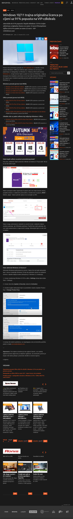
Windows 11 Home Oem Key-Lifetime (15, 92)
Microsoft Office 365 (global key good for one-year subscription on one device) (25, 111)
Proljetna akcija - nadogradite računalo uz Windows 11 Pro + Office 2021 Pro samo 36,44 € (64, 112)
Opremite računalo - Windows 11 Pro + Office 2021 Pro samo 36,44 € (64, 154)
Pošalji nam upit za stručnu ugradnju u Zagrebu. (24, 476)
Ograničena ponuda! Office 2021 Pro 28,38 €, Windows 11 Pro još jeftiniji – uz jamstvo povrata (64, 86)
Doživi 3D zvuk (38, 474)
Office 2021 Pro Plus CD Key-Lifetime (15, 104)
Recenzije (16, 3)
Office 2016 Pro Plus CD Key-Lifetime (15, 100)
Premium (58, 3)
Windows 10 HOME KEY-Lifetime (14, 90)
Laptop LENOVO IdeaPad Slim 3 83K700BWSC (38, 416)
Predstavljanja (25, 3)
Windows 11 (6, 74)
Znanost (34, 3)
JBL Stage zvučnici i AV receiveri (9, 475)
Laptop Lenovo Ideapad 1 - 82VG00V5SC (23, 416)
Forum (48, 3)
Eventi (53, 3)
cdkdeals (12, 10)
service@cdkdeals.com (18, 344)
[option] (10, 415)
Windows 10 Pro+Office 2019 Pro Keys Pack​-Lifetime (19, 123)
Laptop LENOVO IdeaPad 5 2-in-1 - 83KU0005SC (8, 416)
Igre (39, 3)
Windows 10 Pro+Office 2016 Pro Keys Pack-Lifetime (19, 119)
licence (8, 10)
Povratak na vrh (67, 504)
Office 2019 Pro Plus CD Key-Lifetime (15, 108)
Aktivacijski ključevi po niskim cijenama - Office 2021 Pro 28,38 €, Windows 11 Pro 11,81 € (64, 142)
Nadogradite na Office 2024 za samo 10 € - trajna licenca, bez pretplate (22, 373)
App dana (43, 4)
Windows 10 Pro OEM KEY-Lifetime (15, 86)
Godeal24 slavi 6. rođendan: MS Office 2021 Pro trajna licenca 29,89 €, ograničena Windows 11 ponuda (64, 127)
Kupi (15, 440)
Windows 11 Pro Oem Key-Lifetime (15, 88)
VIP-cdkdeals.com (29, 67)
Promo (4, 10)
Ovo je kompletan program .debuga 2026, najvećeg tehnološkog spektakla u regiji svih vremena (64, 51)
